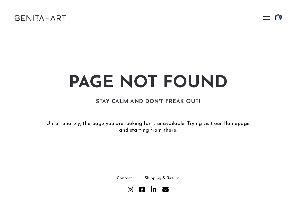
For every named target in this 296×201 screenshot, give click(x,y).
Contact (124, 178)
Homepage (236, 123)
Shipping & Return (162, 178)
